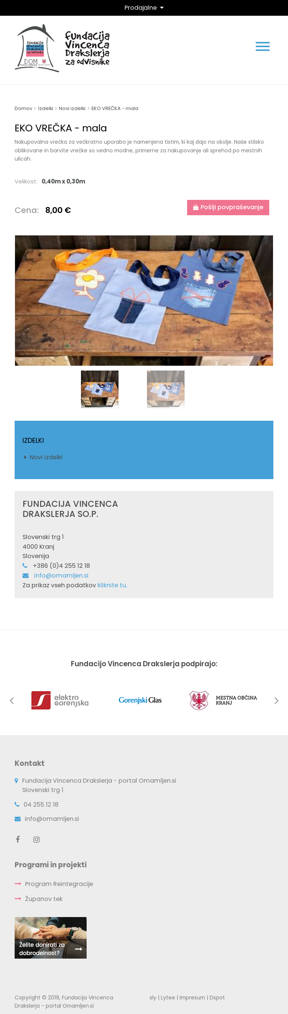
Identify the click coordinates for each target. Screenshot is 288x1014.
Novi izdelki (46, 457)
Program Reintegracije (59, 884)
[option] (144, 300)
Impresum (192, 997)
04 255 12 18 (41, 804)
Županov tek (44, 899)
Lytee (168, 997)
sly (153, 997)
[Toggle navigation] (144, 7)
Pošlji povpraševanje (228, 207)
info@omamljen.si (61, 575)
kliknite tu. (112, 585)
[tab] (144, 181)
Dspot (217, 997)
